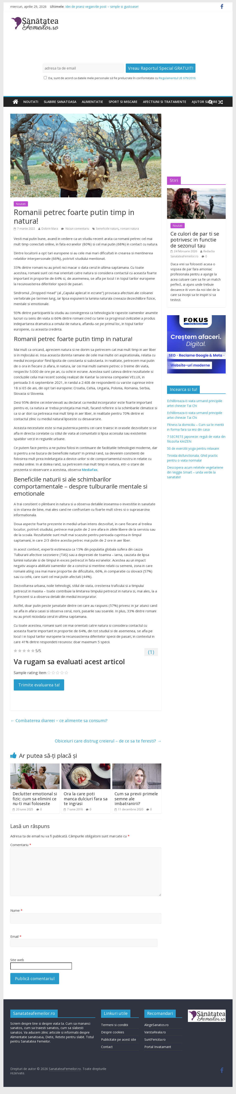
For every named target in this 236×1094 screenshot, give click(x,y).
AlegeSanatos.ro (156, 1025)
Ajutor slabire (204, 101)
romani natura (129, 229)
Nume (16, 910)
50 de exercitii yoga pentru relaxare (193, 448)
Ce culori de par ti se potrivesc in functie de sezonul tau (194, 239)
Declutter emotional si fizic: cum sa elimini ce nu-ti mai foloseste (35, 798)
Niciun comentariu (75, 229)
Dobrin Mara (49, 229)
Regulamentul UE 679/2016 (177, 78)
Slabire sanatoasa (60, 101)
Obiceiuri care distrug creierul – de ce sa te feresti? (108, 741)
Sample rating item (30, 672)
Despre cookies (112, 1032)
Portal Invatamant (157, 1047)
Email (15, 936)
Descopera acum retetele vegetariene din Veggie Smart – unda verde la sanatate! (195, 472)
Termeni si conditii (114, 1025)
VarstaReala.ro (155, 1032)
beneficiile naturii (107, 229)
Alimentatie (92, 101)
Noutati (30, 101)
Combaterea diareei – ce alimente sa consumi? (58, 720)
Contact (107, 1047)
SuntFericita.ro (155, 1039)
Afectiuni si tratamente (164, 101)
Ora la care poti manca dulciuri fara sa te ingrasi (85, 798)
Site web (17, 959)
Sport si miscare (123, 101)
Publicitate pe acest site (118, 1039)
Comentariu (20, 844)
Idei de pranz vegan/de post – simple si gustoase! (101, 6)
